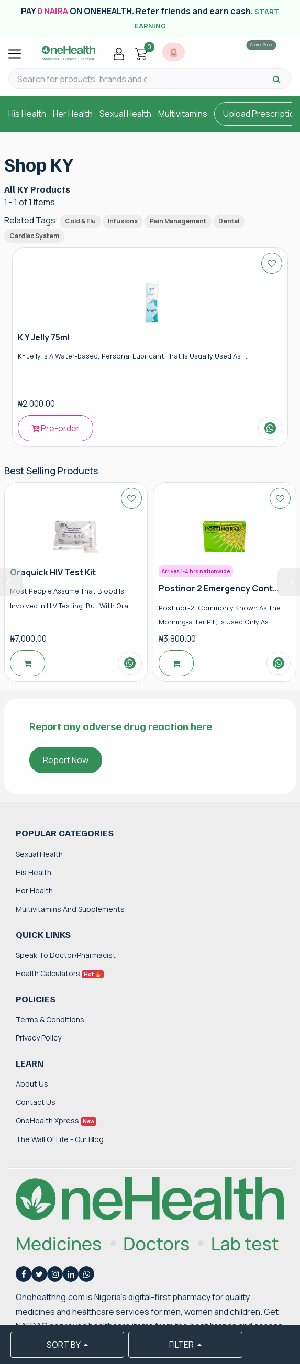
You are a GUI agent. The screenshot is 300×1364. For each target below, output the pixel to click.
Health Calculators (60, 973)
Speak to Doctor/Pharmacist (66, 955)
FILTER (182, 1344)
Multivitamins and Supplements (70, 909)
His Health (27, 113)
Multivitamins (182, 113)
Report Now (65, 760)
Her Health (73, 113)
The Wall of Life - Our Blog (60, 1139)
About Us (32, 1084)
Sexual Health (125, 113)
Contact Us (35, 1102)
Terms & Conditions (50, 1019)
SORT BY (64, 1344)
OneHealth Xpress (56, 1120)
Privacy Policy (38, 1038)
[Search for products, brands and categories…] (82, 79)
